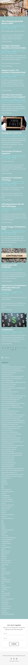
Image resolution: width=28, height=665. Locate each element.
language (4, 531)
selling (3, 585)
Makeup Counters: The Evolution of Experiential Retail (13, 71)
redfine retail (5, 574)
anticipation (4, 484)
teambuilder (5, 602)
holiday (3, 528)
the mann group (6, 606)
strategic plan (5, 595)
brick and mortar (10, 26)
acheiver (4, 480)
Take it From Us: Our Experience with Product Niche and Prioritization (13, 287)
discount (4, 510)
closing (3, 493)
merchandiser (5, 553)
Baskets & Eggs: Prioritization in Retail (13, 228)
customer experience (19, 26)
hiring (16, 135)
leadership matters (7, 539)
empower (4, 516)
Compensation (7, 330)
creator (3, 503)
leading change (5, 28)
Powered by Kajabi (14, 661)
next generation (6, 560)
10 (12, 350)
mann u (3, 549)
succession (4, 601)
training (3, 610)
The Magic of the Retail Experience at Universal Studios (13, 47)
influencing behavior (6, 101)
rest (2, 576)
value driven (5, 612)
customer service (6, 507)
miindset (3, 555)
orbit (2, 566)
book (2, 487)
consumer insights (6, 499)
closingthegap (5, 495)
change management (7, 491)
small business (13, 28)
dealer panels (5, 508)
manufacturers (5, 551)
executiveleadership (7, 518)
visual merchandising (7, 614)
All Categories (5, 365)
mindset (3, 558)
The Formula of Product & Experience (11, 152)
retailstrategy (5, 581)
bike (2, 485)
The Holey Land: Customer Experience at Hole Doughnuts (13, 96)
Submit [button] (14, 644)
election (3, 512)
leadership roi (5, 541)
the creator (5, 604)
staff (2, 591)
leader (3, 533)
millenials (4, 556)
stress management (7, 599)
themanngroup (5, 608)
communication (5, 497)
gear (2, 522)
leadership (4, 535)
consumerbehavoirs (7, 501)
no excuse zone (6, 562)
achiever (4, 26)
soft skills (4, 589)
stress (3, 597)
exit (2, 520)
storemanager (5, 593)
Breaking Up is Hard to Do (11, 133)
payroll (3, 570)
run (2, 583)
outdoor (3, 568)
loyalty (3, 545)
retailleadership (6, 579)
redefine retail (18, 269)
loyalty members (6, 547)
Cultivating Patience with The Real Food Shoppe (12, 205)
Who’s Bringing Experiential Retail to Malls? (12, 22)
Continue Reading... (6, 41)
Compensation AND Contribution (9, 266)
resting (3, 578)
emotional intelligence (7, 514)
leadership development (8, 537)
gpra (2, 524)
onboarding (4, 564)
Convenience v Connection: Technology (11, 179)
